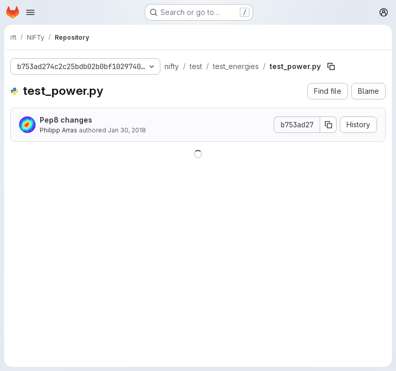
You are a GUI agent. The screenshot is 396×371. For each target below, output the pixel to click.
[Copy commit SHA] (328, 124)
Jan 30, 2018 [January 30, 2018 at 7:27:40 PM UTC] (127, 130)
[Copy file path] (331, 66)
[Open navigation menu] (30, 12)
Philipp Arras (58, 130)
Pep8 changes (66, 119)
